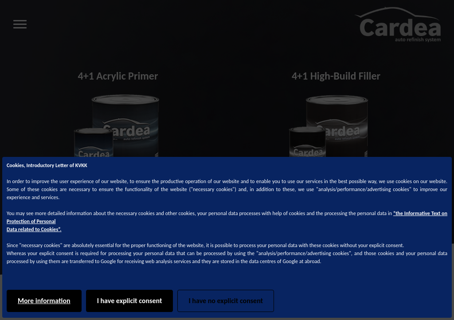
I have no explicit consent (225, 300)
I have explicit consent (129, 300)
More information (44, 300)
